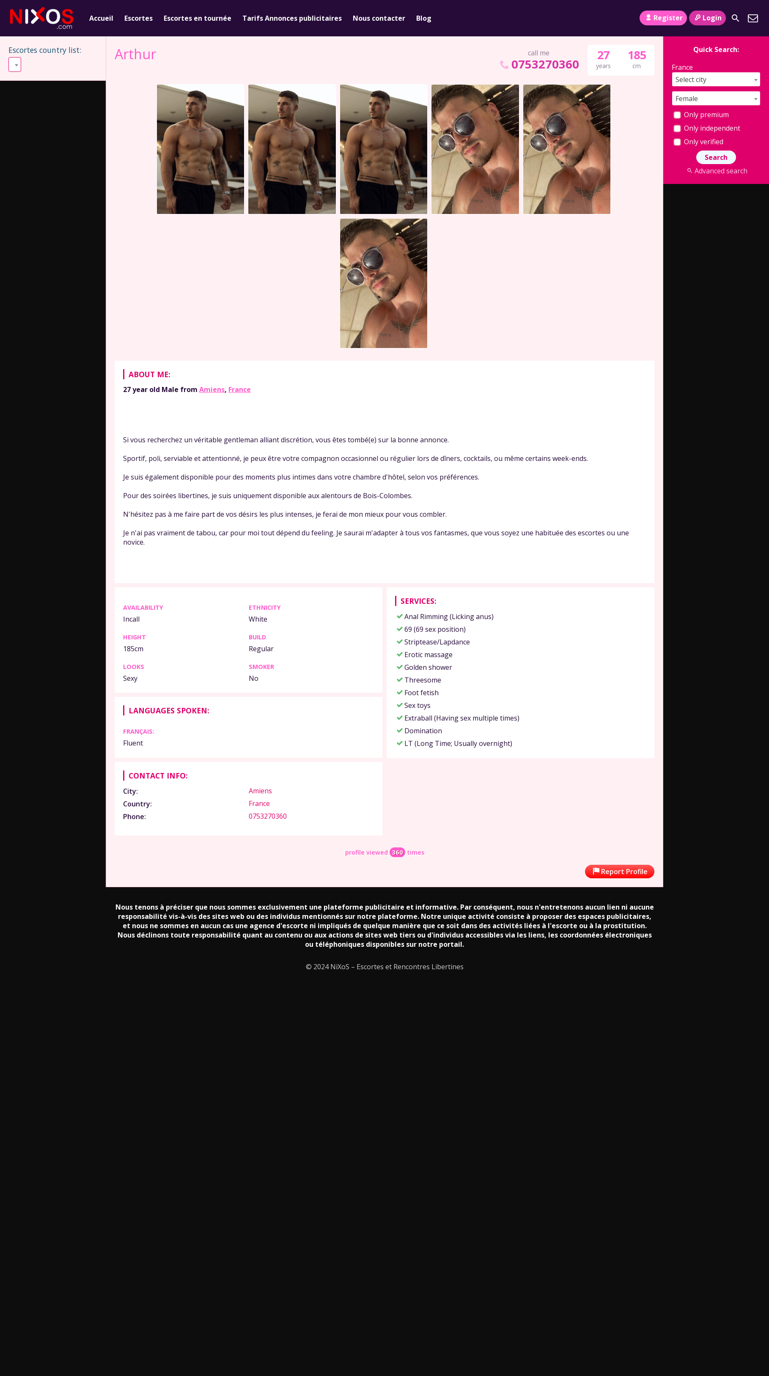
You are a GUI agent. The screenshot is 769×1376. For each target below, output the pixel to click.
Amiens (212, 389)
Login (707, 17)
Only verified (698, 141)
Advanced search (716, 170)
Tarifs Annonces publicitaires (292, 18)
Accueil (101, 18)
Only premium (701, 114)
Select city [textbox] (691, 79)
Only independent (706, 128)
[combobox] (14, 64)
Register (663, 17)
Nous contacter (379, 18)
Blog (423, 18)
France (239, 389)
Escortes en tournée (197, 18)
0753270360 (538, 64)
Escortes (138, 18)
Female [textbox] (687, 98)
